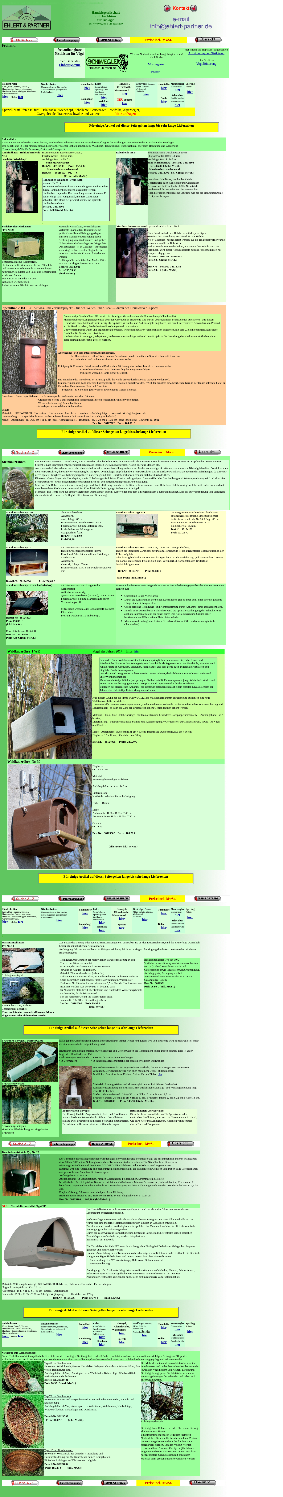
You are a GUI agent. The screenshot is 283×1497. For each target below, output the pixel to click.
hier (87, 88)
